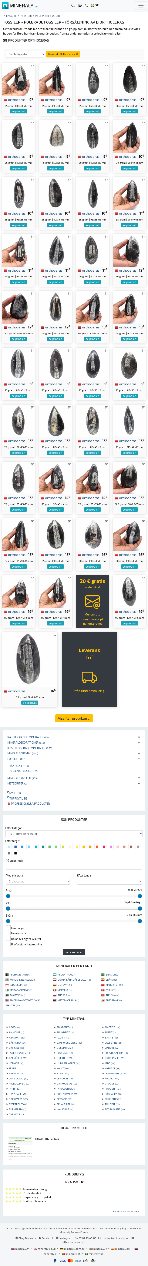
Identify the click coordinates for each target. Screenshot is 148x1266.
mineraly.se (94, 1253)
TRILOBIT (112, 1104)
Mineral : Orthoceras (63, 54)
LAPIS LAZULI (18, 1078)
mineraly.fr (20, 1248)
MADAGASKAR (21, 989)
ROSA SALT (17, 1093)
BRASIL (112, 974)
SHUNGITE (113, 1098)
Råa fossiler (19, 765)
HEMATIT (16, 1063)
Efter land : (84, 875)
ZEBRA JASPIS (115, 1109)
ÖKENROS (16, 1114)
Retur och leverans (85, 1228)
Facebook (46, 1238)
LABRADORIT (115, 1073)
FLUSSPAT (65, 1052)
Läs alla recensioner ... (127, 1211)
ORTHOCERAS (67, 1083)
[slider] (8, 896)
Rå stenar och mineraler (28, 737)
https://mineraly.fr (74, 1241)
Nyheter (14, 793)
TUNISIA (112, 995)
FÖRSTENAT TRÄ (116, 1052)
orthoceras (15, 99)
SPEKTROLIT (18, 1104)
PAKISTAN (17, 995)
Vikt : (9, 903)
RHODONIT (113, 1088)
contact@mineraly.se (115, 1238)
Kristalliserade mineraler (29, 748)
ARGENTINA (66, 974)
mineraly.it (98, 1248)
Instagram (64, 1238)
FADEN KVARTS (19, 1052)
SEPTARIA (64, 1098)
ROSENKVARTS (67, 1093)
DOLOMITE (65, 1047)
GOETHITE (65, 1057)
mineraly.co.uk (45, 1248)
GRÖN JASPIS (114, 1057)
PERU (111, 989)
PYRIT (14, 1088)
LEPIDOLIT (65, 1078)
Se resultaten (74, 952)
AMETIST (112, 1027)
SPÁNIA (112, 979)
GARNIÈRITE (18, 1057)
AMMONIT (16, 1032)
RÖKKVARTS (18, 1098)
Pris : (9, 890)
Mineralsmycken (22, 778)
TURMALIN (17, 1109)
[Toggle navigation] (141, 5)
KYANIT (63, 1073)
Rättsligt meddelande (28, 1228)
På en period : (14, 860)
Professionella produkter (28, 803)
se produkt (18, 111)
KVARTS (16, 1073)
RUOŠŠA (64, 995)
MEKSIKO (65, 989)
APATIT (110, 1032)
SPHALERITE (65, 1104)
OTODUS (112, 1083)
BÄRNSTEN (17, 1042)
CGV (9, 1228)
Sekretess (49, 1228)
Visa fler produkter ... (74, 718)
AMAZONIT (65, 1027)
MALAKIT (112, 1078)
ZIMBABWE (114, 1000)
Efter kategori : (14, 828)
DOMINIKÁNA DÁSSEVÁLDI (74, 979)
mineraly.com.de (72, 1248)
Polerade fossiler (23, 770)
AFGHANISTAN (20, 974)
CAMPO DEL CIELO (69, 1042)
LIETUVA (65, 984)
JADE (110, 1063)
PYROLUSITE (66, 1088)
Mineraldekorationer (26, 742)
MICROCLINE (19, 1083)
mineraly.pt (71, 1253)
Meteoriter (17, 783)
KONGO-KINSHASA (22, 979)
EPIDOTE (112, 1047)
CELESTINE (113, 1042)
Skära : (10, 915)
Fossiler (16, 759)
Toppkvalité (17, 798)
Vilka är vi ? (65, 1228)
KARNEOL (112, 1068)
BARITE (111, 1037)
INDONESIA (18, 984)
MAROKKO (114, 984)
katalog (11, 15)
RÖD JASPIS (113, 1093)
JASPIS (15, 1068)
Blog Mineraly (25, 1238)
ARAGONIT (16, 1037)
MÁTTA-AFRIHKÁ (68, 1000)
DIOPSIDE (16, 1047)
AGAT (14, 1027)
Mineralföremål (22, 753)
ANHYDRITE (65, 1032)
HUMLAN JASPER (68, 1063)
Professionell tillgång (113, 1228)
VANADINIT (65, 1109)
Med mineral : (14, 875)
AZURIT (63, 1037)
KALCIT (63, 1068)
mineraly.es (120, 1248)
